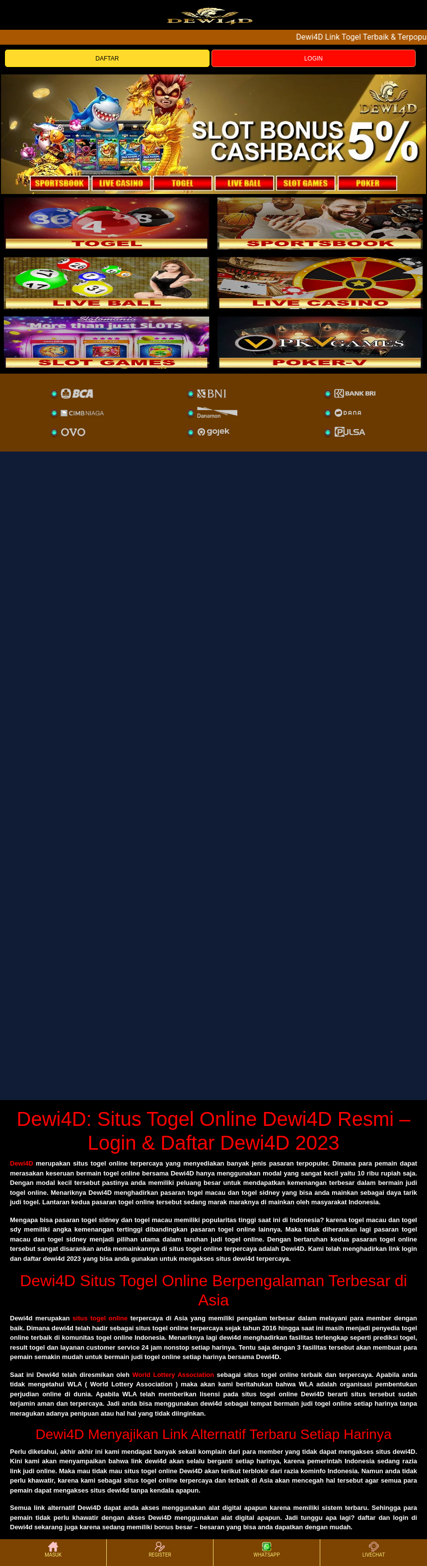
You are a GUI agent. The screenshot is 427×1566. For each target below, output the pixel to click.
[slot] (320, 223)
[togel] (107, 223)
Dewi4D (21, 1163)
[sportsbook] (107, 283)
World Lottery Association (173, 1374)
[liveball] (320, 342)
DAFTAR (107, 58)
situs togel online (100, 1318)
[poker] (107, 342)
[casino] (320, 283)
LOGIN (313, 58)
